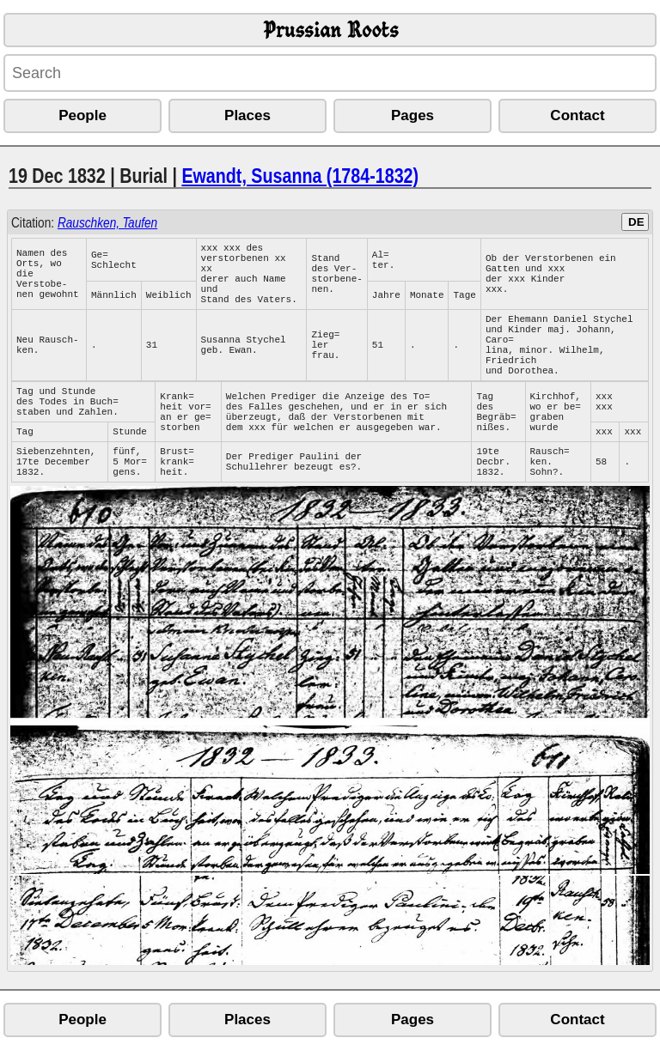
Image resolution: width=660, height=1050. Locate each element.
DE (636, 221)
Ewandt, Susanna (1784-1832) (300, 175)
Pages (412, 115)
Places (247, 115)
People (82, 115)
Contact (577, 115)
